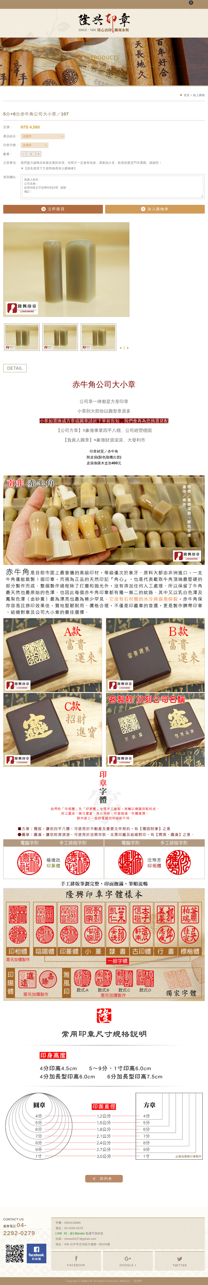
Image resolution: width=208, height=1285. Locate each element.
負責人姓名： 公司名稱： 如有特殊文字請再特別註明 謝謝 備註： (112, 186)
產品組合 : (10, 136)
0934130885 (72, 1222)
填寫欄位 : (10, 177)
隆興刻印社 (104, 23)
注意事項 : (10, 162)
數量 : (7, 154)
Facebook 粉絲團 (36, 1253)
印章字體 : (10, 145)
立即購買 (53, 209)
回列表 (106, 1178)
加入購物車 (155, 209)
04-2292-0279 (73, 1228)
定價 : (7, 127)
